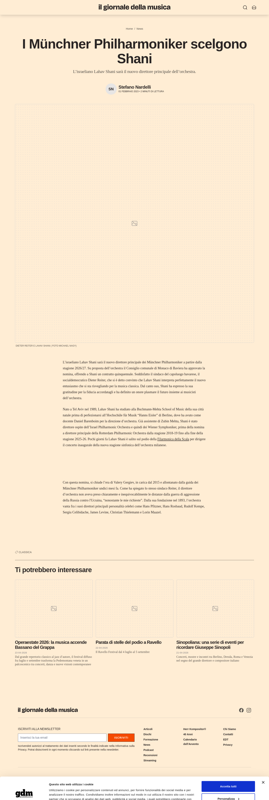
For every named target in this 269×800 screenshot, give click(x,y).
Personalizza (228, 777)
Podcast (148, 749)
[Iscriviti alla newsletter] (254, 7)
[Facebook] (241, 710)
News (140, 28)
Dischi (147, 734)
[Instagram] (249, 710)
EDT (225, 739)
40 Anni (188, 734)
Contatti (228, 734)
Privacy (228, 744)
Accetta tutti (228, 765)
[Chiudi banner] (263, 761)
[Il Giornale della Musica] (134, 7)
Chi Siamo (229, 729)
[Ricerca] (245, 7)
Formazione (150, 739)
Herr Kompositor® (194, 729)
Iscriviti (121, 737)
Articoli (147, 729)
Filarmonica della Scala (173, 439)
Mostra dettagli (59, 792)
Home (129, 28)
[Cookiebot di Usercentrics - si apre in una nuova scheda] (24, 793)
